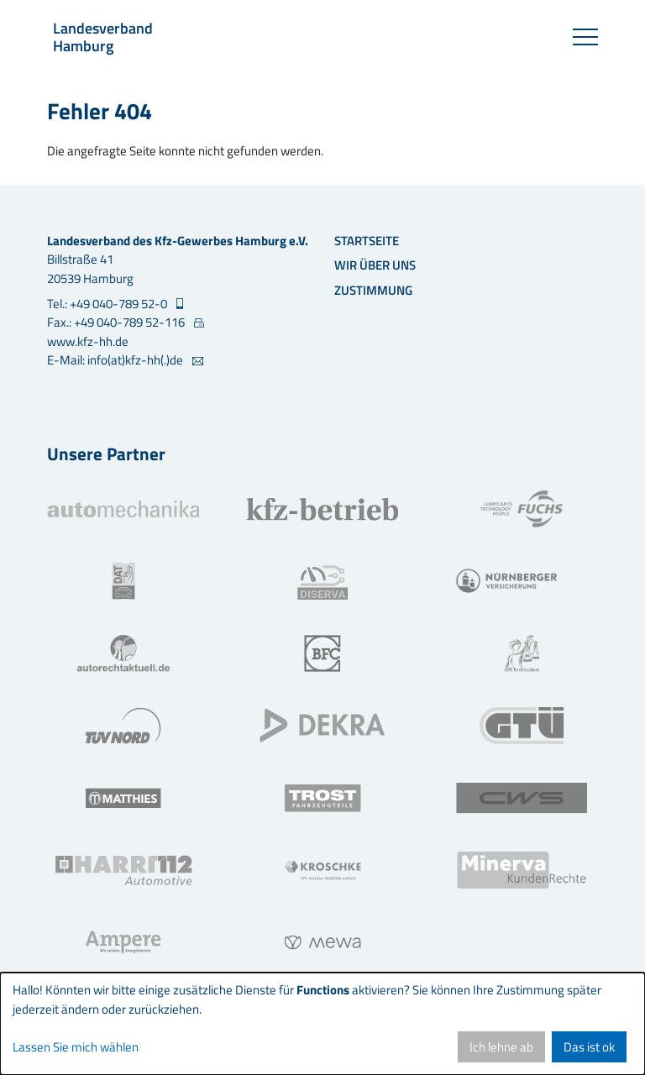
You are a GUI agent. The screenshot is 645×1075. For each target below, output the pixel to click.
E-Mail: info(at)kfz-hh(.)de (116, 360)
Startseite (366, 240)
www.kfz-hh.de (87, 341)
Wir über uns (375, 265)
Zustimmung (373, 290)
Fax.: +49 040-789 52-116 (117, 322)
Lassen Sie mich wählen (76, 1047)
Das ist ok (589, 1047)
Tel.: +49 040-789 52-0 (108, 304)
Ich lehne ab (501, 1047)
